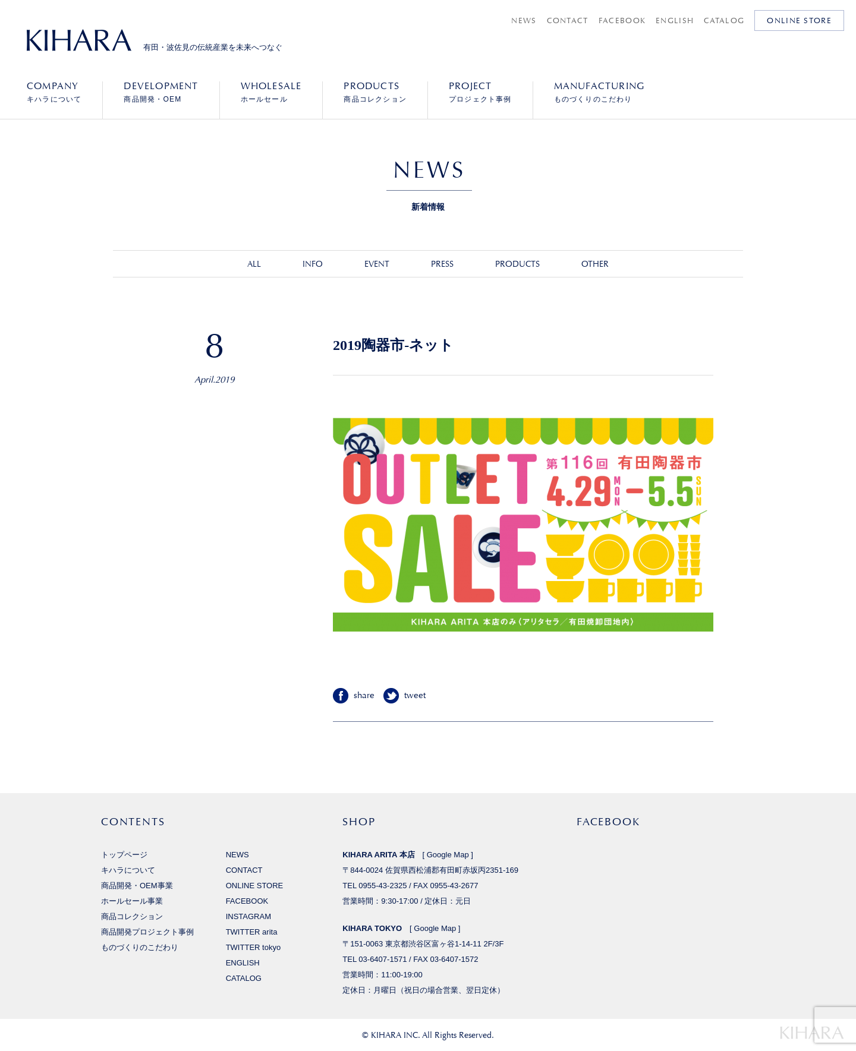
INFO (313, 263)
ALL (254, 263)
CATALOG (724, 20)
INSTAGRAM (248, 916)
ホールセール (271, 92)
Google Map (448, 854)
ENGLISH (675, 20)
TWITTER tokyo (253, 947)
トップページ (124, 854)
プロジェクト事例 (480, 92)
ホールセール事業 (132, 901)
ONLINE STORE (799, 20)
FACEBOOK (622, 20)
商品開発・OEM (161, 92)
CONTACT (567, 20)
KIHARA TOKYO (372, 928)
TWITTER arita (252, 931)
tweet (415, 695)
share (364, 695)
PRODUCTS (517, 263)
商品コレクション (375, 92)
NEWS (523, 20)
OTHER (595, 263)
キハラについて (54, 92)
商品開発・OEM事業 (137, 885)
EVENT (376, 263)
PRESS (442, 263)
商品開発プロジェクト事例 (147, 931)
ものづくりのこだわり (599, 92)
